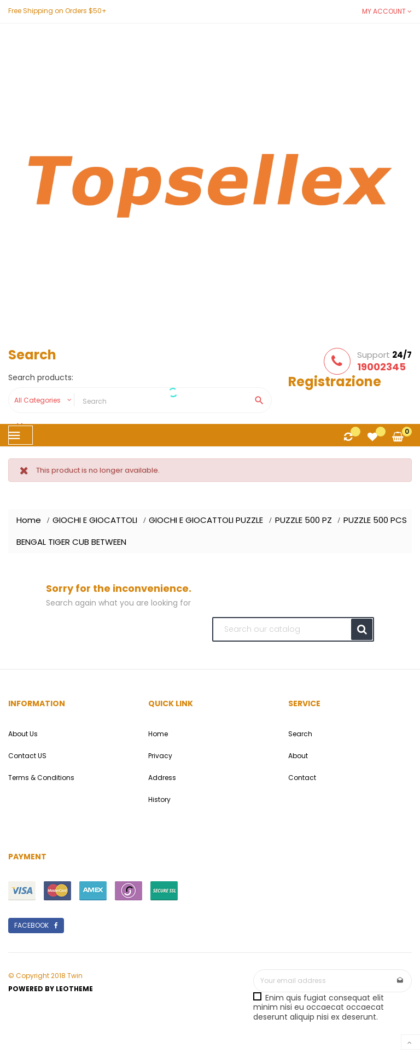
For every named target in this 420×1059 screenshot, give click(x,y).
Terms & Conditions (41, 777)
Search (300, 733)
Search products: (40, 378)
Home (158, 733)
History (159, 799)
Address (162, 777)
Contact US (27, 755)
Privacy (160, 755)
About (298, 755)
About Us (23, 733)
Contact (302, 777)
